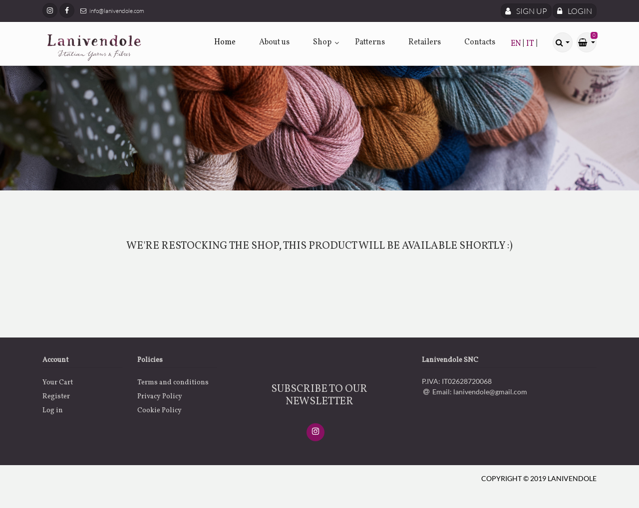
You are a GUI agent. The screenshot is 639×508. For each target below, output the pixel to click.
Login (574, 11)
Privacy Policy (159, 396)
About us (274, 42)
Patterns (370, 42)
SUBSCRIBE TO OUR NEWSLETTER (319, 395)
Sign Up (526, 11)
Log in (52, 410)
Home (225, 42)
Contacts (479, 42)
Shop (322, 42)
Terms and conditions (173, 382)
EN (517, 43)
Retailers (424, 42)
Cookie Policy (159, 410)
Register (56, 396)
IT (531, 43)
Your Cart (57, 382)
